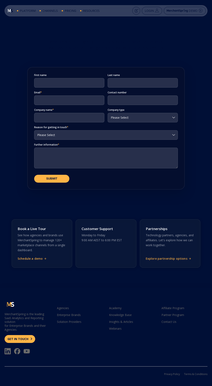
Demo (182, 12)
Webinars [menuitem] (115, 329)
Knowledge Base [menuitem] (120, 315)
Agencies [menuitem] (63, 308)
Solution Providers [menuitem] (69, 322)
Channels (50, 12)
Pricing (71, 12)
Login (150, 12)
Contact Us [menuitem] (168, 322)
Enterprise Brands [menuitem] (69, 315)
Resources (91, 12)
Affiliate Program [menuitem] (172, 308)
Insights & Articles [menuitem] (121, 322)
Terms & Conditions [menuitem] (195, 374)
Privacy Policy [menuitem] (172, 374)
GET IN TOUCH (18, 339)
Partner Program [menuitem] (172, 315)
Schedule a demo (32, 259)
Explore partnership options (168, 259)
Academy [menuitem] (115, 308)
